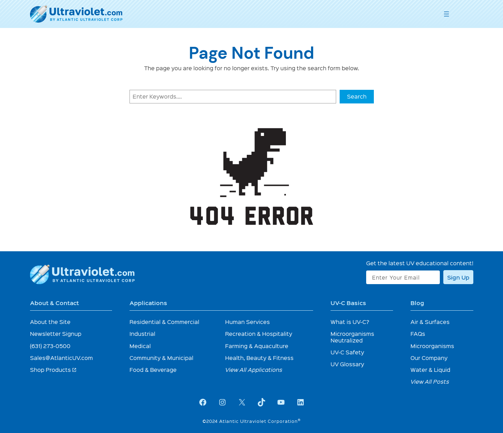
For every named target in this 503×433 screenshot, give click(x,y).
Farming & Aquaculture (256, 345)
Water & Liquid (430, 369)
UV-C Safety (347, 352)
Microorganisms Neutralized (352, 337)
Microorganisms (432, 345)
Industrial (142, 333)
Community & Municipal (161, 357)
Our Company (428, 357)
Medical (140, 345)
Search (357, 96)
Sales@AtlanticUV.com (61, 357)
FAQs (417, 333)
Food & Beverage (153, 369)
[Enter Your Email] (403, 277)
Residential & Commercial (164, 321)
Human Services (247, 321)
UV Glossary (347, 364)
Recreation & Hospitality (258, 333)
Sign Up (458, 277)
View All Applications (253, 369)
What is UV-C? (350, 321)
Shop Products (53, 369)
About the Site (50, 321)
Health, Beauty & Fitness (259, 357)
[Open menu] (446, 14)
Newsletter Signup (55, 333)
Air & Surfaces (430, 321)
